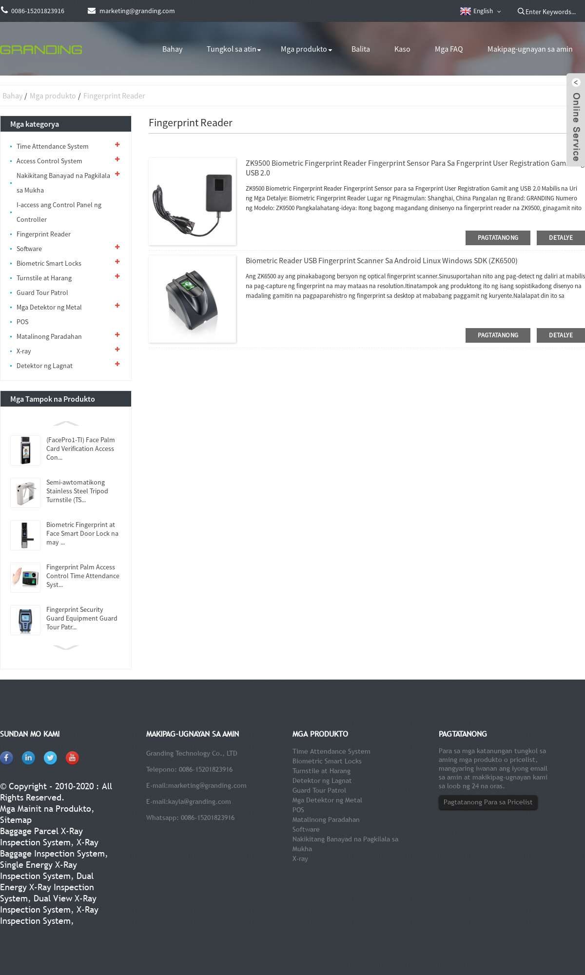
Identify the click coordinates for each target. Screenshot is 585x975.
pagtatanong (498, 238)
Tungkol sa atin (231, 49)
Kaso (402, 49)
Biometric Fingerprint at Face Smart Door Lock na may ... (82, 533)
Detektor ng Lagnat (45, 365)
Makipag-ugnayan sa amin (530, 49)
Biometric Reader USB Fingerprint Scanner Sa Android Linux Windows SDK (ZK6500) (382, 260)
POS (22, 321)
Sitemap (16, 819)
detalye (561, 238)
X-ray (24, 351)
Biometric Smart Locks (49, 263)
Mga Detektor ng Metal (49, 307)
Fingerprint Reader (114, 95)
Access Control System (49, 160)
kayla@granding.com (199, 801)
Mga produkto (304, 49)
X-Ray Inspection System (49, 915)
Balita (360, 49)
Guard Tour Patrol (42, 292)
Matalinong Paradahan (49, 336)
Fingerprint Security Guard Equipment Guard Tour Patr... (81, 618)
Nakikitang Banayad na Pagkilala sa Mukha (63, 183)
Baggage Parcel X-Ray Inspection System (41, 836)
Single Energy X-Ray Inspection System (38, 870)
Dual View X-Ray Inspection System (48, 904)
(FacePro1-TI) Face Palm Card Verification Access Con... (80, 448)
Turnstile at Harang (44, 277)
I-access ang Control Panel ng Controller (59, 212)
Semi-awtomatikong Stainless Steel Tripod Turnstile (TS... (77, 491)
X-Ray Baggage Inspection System (52, 848)
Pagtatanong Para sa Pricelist (488, 802)
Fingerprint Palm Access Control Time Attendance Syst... (82, 576)
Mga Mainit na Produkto (45, 808)
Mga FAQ (449, 49)
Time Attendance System (53, 146)
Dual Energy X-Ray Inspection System (47, 887)
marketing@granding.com (207, 785)
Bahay (172, 49)
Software (29, 248)
